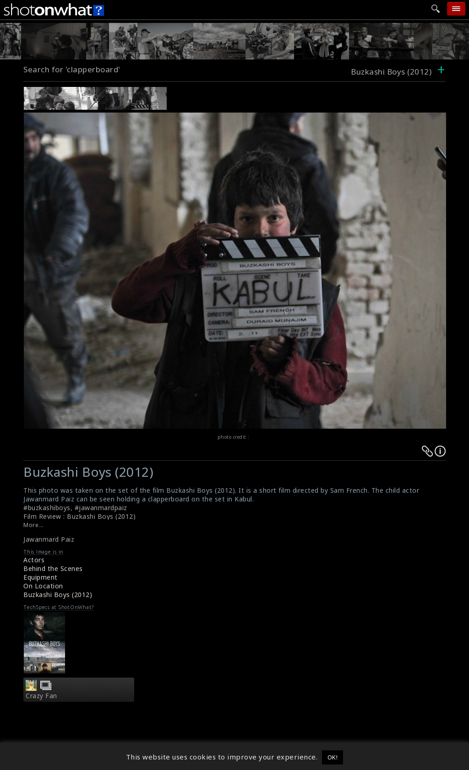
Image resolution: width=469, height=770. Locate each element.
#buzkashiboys (47, 507)
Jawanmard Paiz (48, 539)
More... (33, 525)
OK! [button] (332, 757)
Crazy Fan (41, 696)
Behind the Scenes (53, 568)
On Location (43, 586)
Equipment (40, 577)
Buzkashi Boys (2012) (57, 594)
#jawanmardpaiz (101, 507)
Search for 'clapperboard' (71, 69)
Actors (33, 559)
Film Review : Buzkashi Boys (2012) (79, 516)
